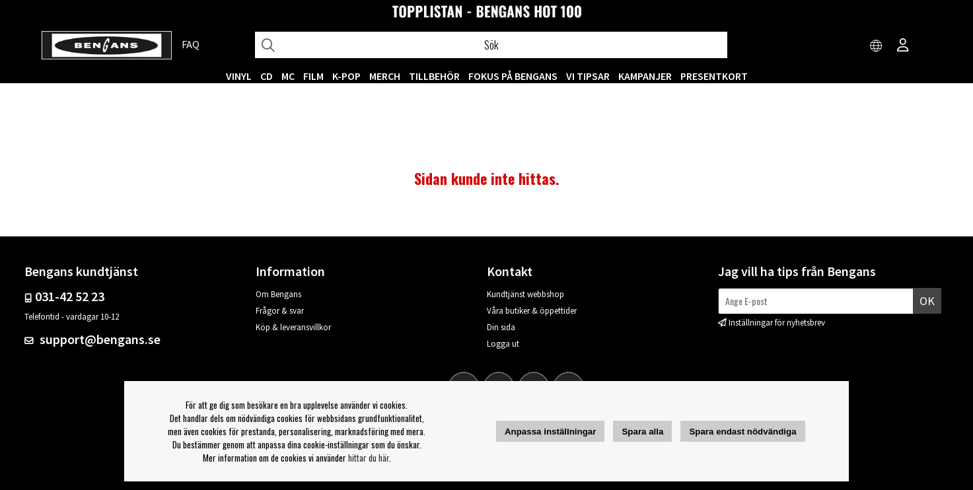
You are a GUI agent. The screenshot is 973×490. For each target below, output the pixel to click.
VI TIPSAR (588, 76)
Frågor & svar (280, 310)
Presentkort (714, 76)
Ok (927, 300)
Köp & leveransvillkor (293, 327)
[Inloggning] (903, 46)
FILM (313, 76)
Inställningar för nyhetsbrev (777, 322)
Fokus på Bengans (513, 76)
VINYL (239, 76)
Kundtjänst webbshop (525, 294)
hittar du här (368, 457)
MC (288, 76)
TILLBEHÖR (434, 76)
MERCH (384, 76)
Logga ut (503, 343)
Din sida (501, 327)
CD (266, 76)
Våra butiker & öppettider (532, 310)
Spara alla (642, 432)
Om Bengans (278, 294)
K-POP (346, 76)
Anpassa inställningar (550, 432)
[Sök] (491, 45)
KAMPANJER (645, 76)
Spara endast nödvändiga (742, 432)
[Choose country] (876, 46)
